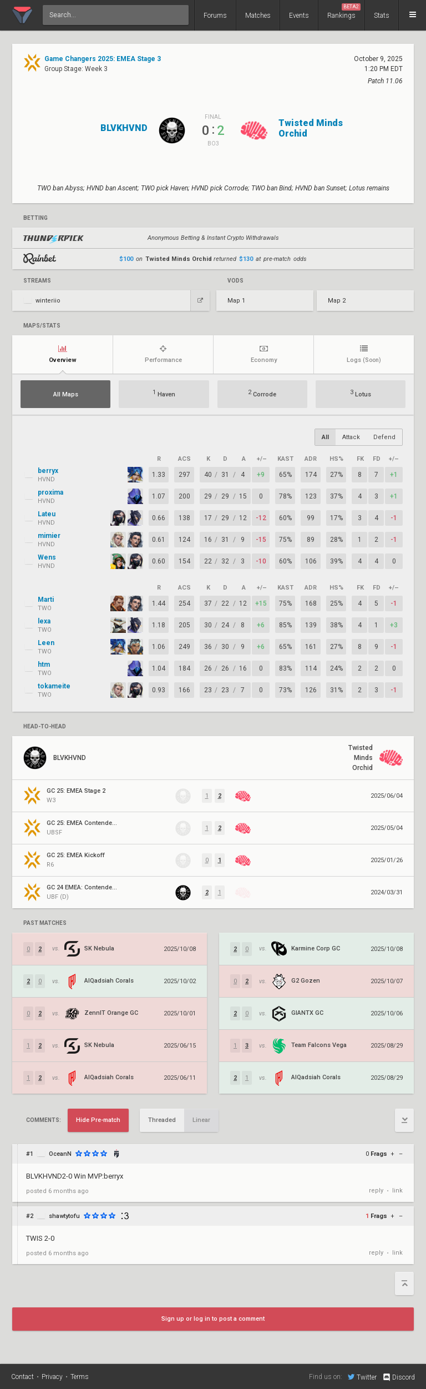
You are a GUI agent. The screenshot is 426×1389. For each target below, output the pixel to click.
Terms (79, 1376)
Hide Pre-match (98, 1120)
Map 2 (337, 300)
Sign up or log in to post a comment (213, 1318)
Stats (381, 15)
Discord (398, 1377)
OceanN (60, 1154)
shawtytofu (64, 1216)
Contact (22, 1376)
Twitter (362, 1377)
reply (376, 1190)
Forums (215, 15)
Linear (201, 1120)
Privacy (52, 1376)
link (397, 1190)
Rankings (344, 11)
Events (299, 15)
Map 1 (236, 300)
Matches (258, 15)
